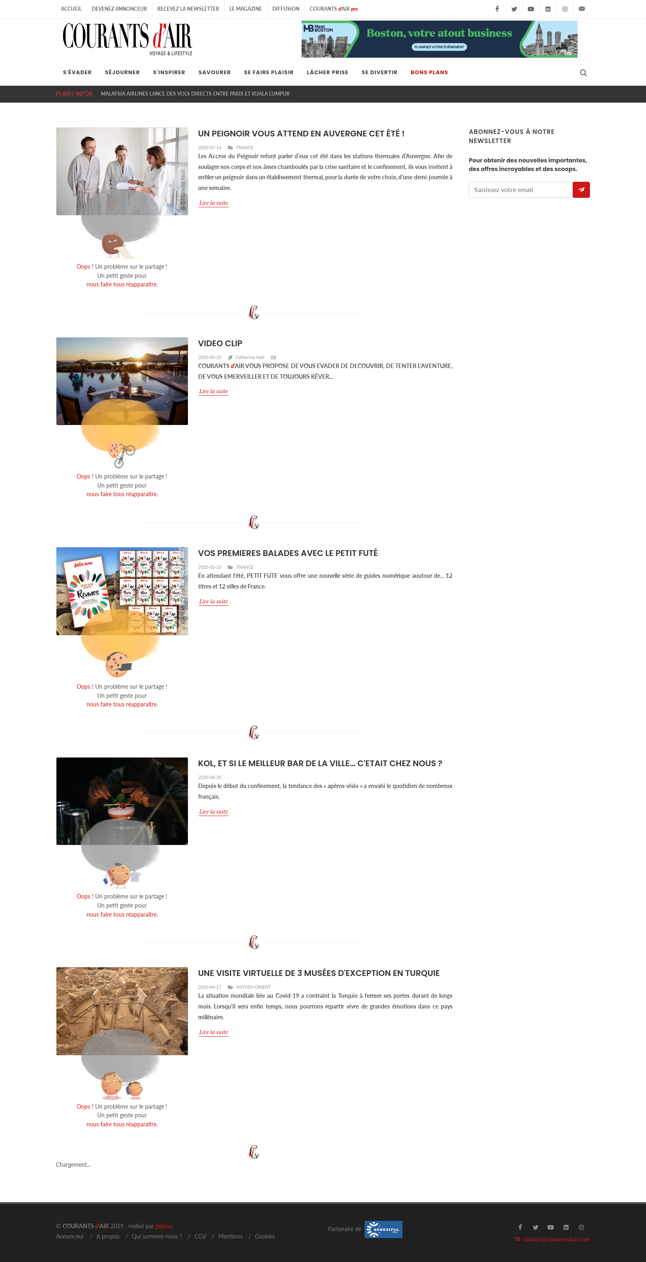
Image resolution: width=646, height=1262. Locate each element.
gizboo (163, 1225)
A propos (107, 1236)
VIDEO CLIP (220, 343)
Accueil (71, 9)
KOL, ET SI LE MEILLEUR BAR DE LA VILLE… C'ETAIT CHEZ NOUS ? (320, 763)
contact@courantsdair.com (552, 1239)
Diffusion (286, 9)
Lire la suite (213, 202)
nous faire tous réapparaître (122, 284)
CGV (200, 1236)
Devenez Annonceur (119, 9)
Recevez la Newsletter (188, 9)
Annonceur (70, 1236)
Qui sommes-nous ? (157, 1236)
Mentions (230, 1236)
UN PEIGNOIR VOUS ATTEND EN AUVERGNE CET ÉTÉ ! (301, 133)
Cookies (265, 1236)
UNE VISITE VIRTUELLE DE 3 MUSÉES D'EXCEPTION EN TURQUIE (319, 973)
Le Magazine (245, 9)
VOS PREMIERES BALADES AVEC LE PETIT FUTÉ (288, 553)
